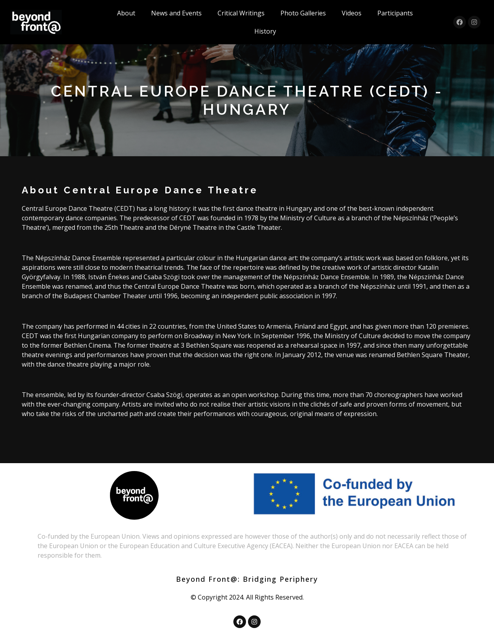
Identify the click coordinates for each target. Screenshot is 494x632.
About (126, 13)
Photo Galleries (303, 13)
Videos (352, 13)
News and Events (176, 13)
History (265, 31)
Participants (395, 13)
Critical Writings (241, 13)
